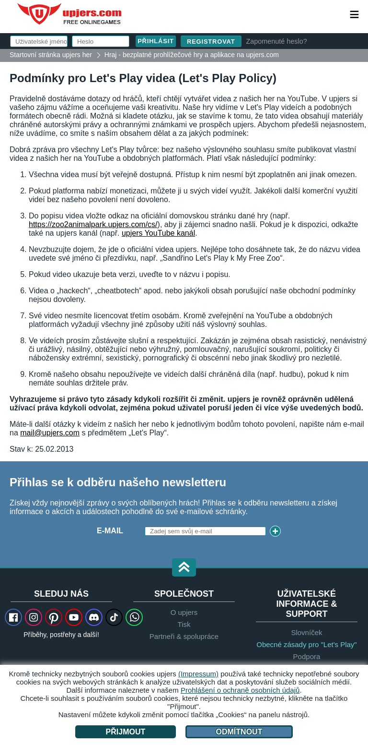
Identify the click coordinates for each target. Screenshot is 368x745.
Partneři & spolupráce (184, 636)
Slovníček (306, 632)
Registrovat (211, 41)
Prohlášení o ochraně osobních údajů (240, 690)
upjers (70, 14)
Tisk (184, 624)
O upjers (184, 612)
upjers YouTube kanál (158, 233)
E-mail (110, 531)
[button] (184, 568)
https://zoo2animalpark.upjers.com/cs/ (93, 224)
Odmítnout (239, 732)
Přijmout (126, 732)
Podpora (307, 656)
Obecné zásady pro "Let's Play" (306, 644)
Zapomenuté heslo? (276, 41)
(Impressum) (198, 674)
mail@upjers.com (50, 433)
